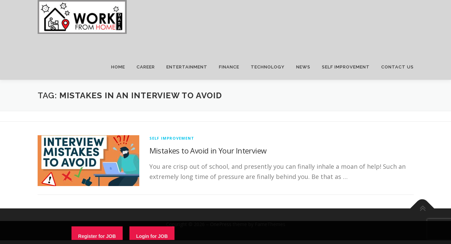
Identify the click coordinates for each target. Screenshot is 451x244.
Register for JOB (97, 236)
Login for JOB (152, 236)
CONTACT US (397, 66)
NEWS (303, 66)
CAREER (146, 66)
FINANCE (229, 66)
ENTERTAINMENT (186, 66)
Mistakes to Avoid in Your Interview (208, 150)
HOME (118, 66)
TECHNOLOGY (268, 66)
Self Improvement (171, 138)
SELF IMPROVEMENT (346, 66)
